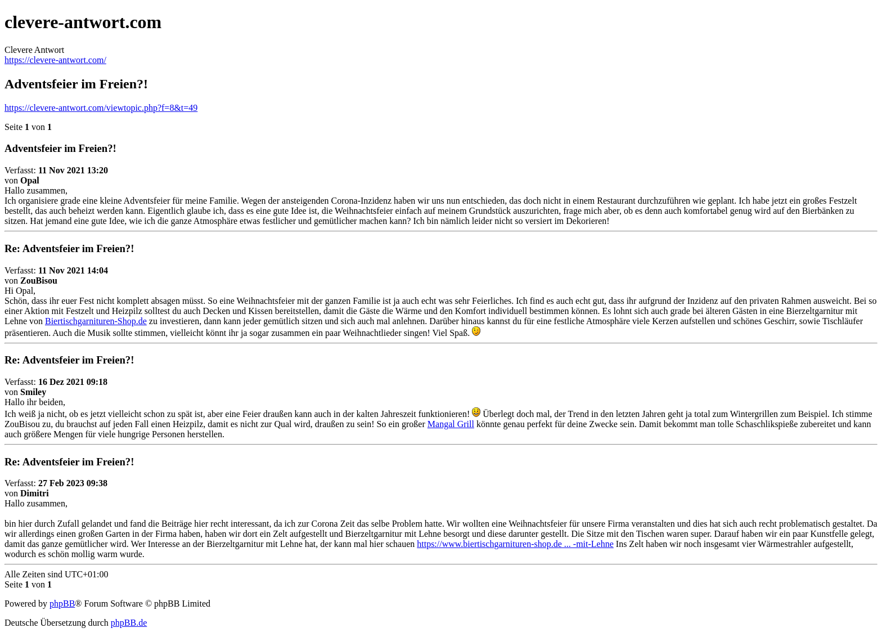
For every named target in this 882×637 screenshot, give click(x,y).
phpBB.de (129, 622)
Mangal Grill (451, 424)
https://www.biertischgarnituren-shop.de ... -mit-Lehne (515, 544)
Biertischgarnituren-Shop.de (96, 321)
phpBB (62, 603)
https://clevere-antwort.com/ (55, 60)
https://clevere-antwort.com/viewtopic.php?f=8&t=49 (100, 108)
